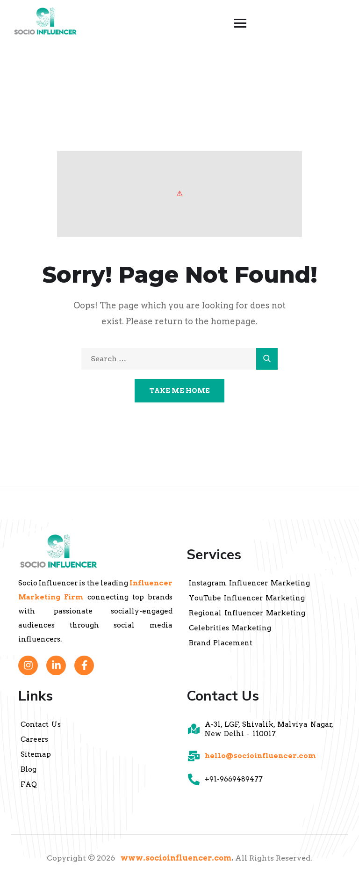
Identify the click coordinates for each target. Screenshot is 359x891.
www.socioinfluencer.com (176, 858)
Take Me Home (179, 390)
